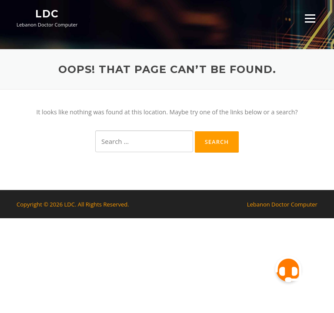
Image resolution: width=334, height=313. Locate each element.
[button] (288, 269)
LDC (47, 14)
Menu (309, 18)
